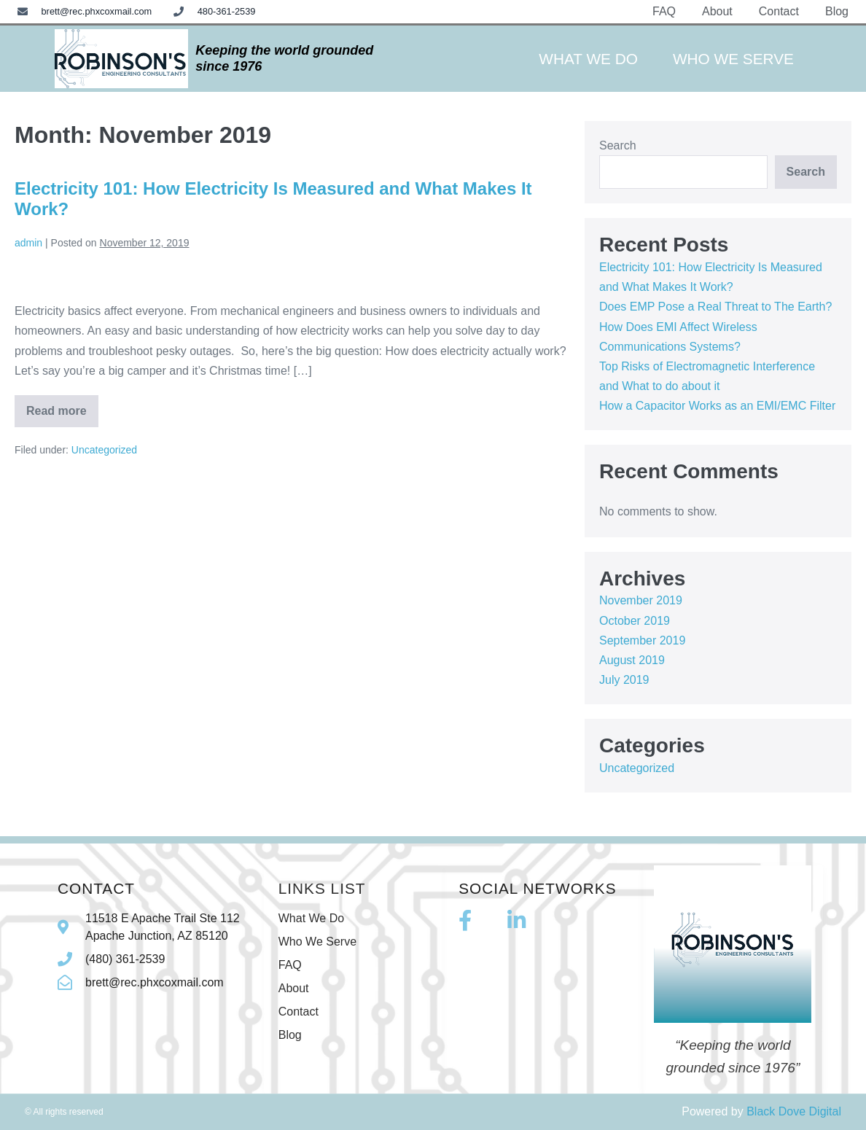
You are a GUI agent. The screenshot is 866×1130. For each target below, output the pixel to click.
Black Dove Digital (793, 1111)
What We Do (588, 58)
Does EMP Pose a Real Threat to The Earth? (715, 306)
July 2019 (624, 680)
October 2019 (634, 621)
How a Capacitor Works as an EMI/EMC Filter (717, 406)
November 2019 (640, 600)
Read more (62, 406)
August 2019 (632, 660)
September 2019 (642, 640)
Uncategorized (104, 450)
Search (617, 145)
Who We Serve (733, 58)
